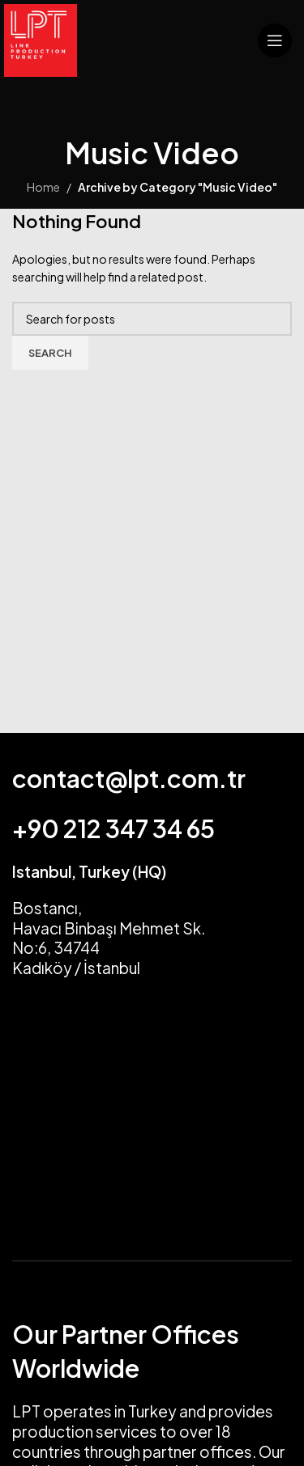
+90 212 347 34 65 (113, 828)
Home (43, 187)
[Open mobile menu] (275, 40)
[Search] (152, 319)
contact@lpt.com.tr (129, 778)
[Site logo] (40, 39)
